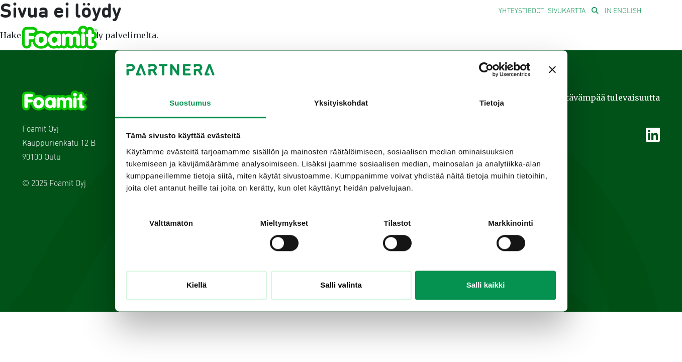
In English (623, 11)
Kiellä (196, 285)
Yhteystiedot (521, 11)
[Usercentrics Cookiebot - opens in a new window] (486, 69)
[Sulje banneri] (552, 69)
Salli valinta (341, 285)
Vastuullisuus (366, 39)
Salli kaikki (485, 285)
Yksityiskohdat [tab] (341, 103)
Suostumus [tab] (190, 103)
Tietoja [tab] (491, 103)
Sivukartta (567, 11)
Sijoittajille (508, 39)
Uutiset (436, 39)
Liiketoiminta (283, 39)
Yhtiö (224, 39)
